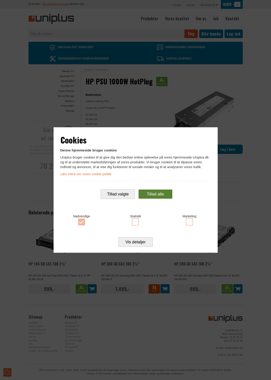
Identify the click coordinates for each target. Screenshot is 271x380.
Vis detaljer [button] (135, 243)
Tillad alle (155, 194)
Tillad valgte (118, 194)
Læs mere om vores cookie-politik (85, 173)
